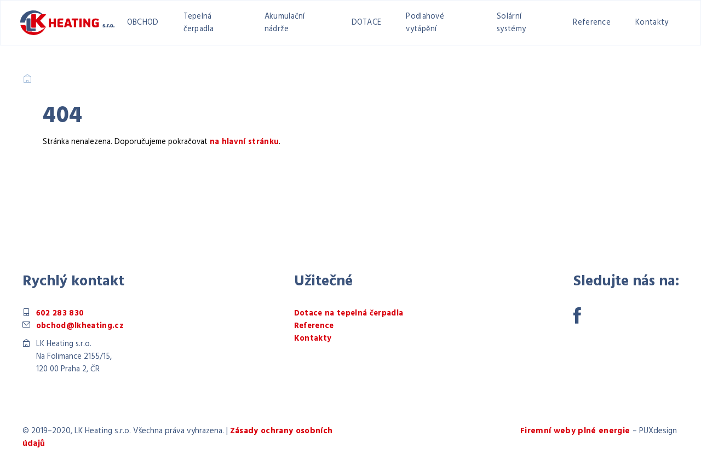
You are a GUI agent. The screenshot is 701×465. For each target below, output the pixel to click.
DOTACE (367, 22)
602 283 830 (60, 313)
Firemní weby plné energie (575, 431)
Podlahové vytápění (425, 23)
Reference (592, 22)
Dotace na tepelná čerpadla (349, 313)
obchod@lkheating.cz (80, 326)
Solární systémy (511, 23)
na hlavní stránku (244, 142)
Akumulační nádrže (285, 23)
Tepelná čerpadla (198, 23)
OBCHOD (143, 22)
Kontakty (651, 22)
